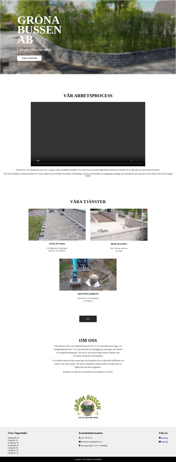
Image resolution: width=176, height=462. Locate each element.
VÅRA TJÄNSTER (29, 58)
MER (88, 319)
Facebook (164, 438)
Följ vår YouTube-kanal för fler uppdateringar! (88, 134)
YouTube (164, 442)
